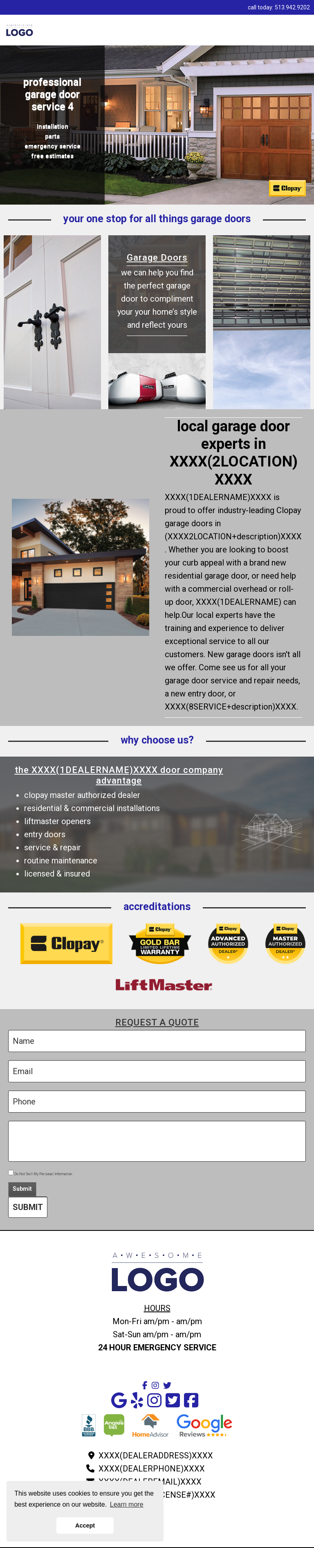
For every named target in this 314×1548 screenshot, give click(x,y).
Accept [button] (85, 1525)
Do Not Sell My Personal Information (40, 1174)
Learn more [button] (127, 1504)
